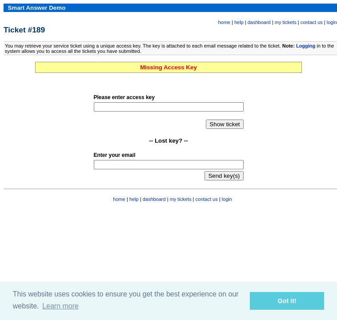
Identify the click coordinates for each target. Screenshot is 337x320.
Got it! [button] (287, 300)
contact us (312, 22)
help (239, 22)
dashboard (259, 22)
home (224, 22)
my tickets (286, 22)
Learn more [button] (60, 306)
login (332, 22)
